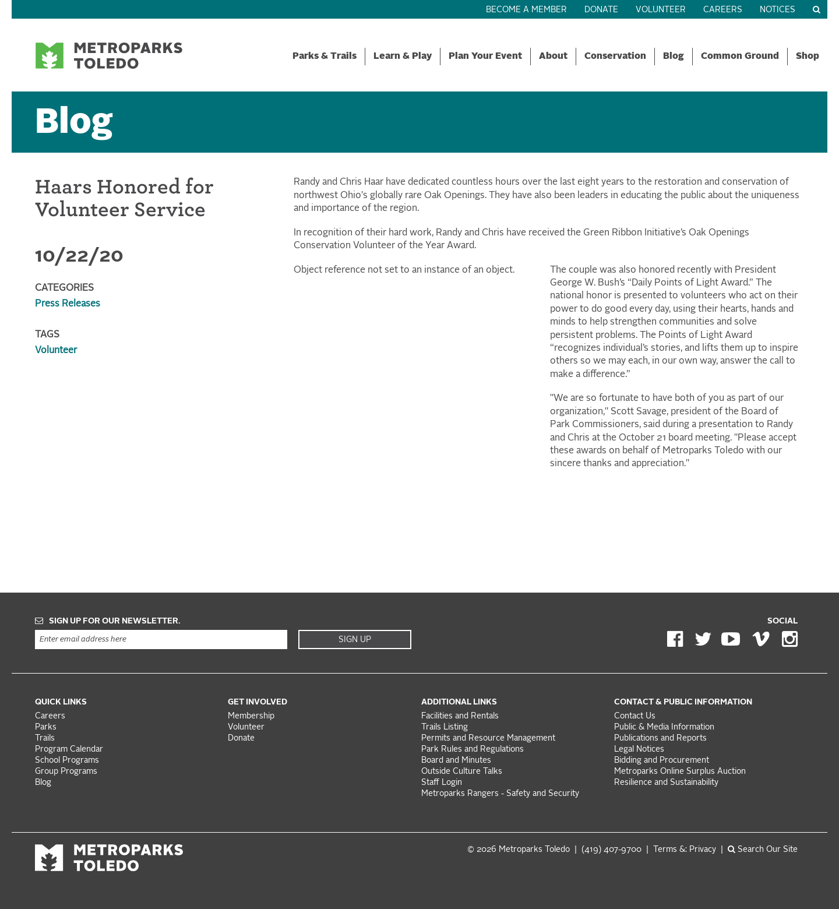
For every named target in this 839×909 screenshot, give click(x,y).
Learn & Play (402, 56)
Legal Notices (639, 749)
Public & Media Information (664, 727)
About (553, 56)
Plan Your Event (485, 56)
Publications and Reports (660, 738)
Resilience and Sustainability (666, 783)
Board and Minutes (456, 760)
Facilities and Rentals (460, 716)
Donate (601, 10)
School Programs (67, 760)
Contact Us (634, 716)
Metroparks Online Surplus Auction (680, 772)
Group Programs (66, 772)
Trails (45, 738)
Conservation (615, 56)
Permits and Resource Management (488, 738)
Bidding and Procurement (661, 760)
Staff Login (441, 783)
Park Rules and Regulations (472, 749)
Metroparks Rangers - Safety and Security (500, 794)
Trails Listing (444, 727)
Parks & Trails (324, 56)
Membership (252, 716)
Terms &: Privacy (684, 850)
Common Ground (740, 56)
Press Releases (67, 304)
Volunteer (661, 10)
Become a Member (526, 10)
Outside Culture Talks (461, 772)
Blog (673, 56)
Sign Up (355, 640)
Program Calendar (69, 749)
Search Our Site (763, 850)
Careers (722, 10)
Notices (777, 10)
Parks (46, 727)
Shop (807, 56)
